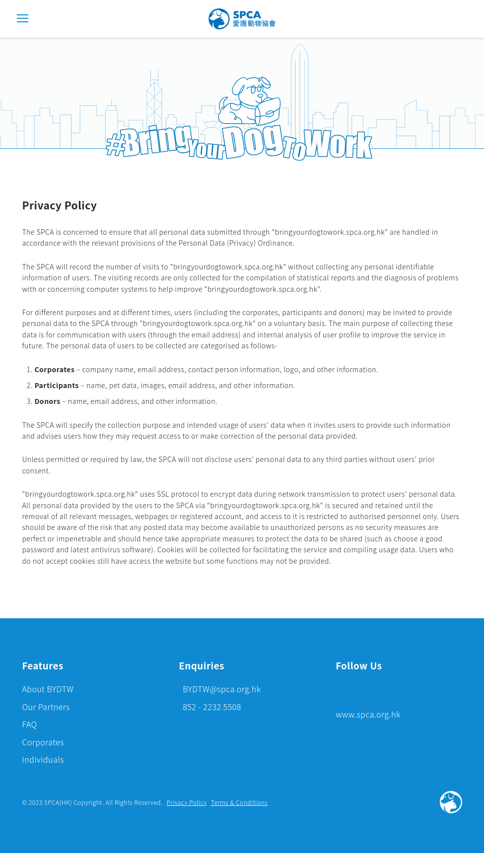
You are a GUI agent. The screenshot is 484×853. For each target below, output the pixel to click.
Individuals (43, 759)
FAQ (29, 724)
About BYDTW (47, 689)
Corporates (43, 742)
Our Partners (45, 707)
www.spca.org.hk (368, 714)
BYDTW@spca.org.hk (222, 689)
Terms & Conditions (239, 802)
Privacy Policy (187, 802)
